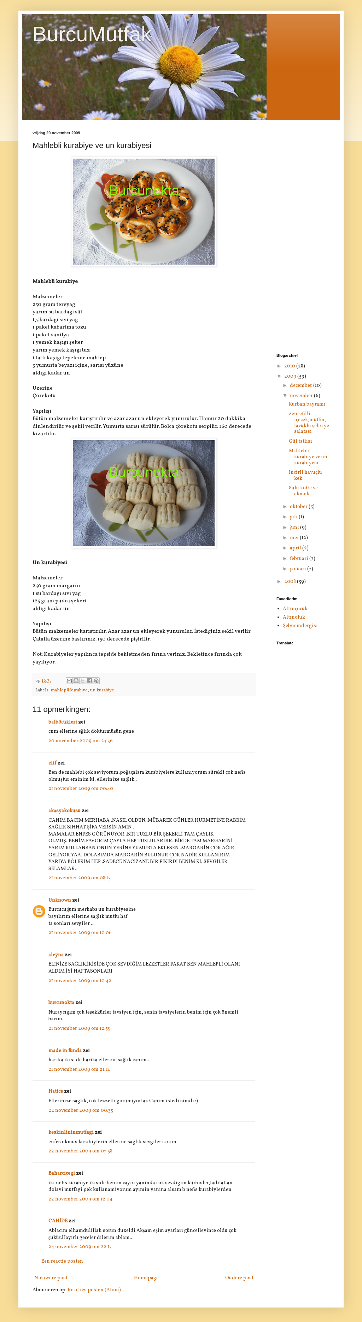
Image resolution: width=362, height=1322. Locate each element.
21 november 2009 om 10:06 (80, 932)
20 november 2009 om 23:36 (80, 741)
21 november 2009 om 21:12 (79, 1069)
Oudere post (239, 1278)
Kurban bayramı (307, 404)
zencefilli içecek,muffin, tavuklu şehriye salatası (309, 423)
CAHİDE (58, 1221)
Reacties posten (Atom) (94, 1290)
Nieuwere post (51, 1278)
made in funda (65, 1050)
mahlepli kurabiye (69, 690)
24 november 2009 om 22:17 (80, 1247)
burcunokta (61, 1002)
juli (294, 517)
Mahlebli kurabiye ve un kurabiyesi (308, 457)
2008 (290, 581)
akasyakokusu (64, 811)
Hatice (55, 1091)
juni (295, 527)
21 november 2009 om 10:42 (79, 981)
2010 (290, 366)
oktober (299, 506)
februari (299, 558)
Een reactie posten (62, 1261)
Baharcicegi (61, 1173)
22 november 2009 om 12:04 (80, 1199)
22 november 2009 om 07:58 (80, 1151)
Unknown (59, 900)
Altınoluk (294, 617)
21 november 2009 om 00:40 (80, 788)
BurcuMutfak (92, 34)
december (301, 385)
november (302, 396)
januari (298, 569)
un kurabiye (102, 690)
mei (295, 538)
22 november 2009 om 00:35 (80, 1110)
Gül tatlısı (300, 441)
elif (52, 763)
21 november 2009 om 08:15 (79, 878)
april (296, 548)
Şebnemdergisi (300, 625)
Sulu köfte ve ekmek (303, 491)
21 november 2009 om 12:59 (79, 1028)
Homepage (146, 1278)
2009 (290, 376)
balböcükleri (62, 722)
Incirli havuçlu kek (305, 475)
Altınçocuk (295, 609)
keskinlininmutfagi (71, 1132)
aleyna (56, 955)
